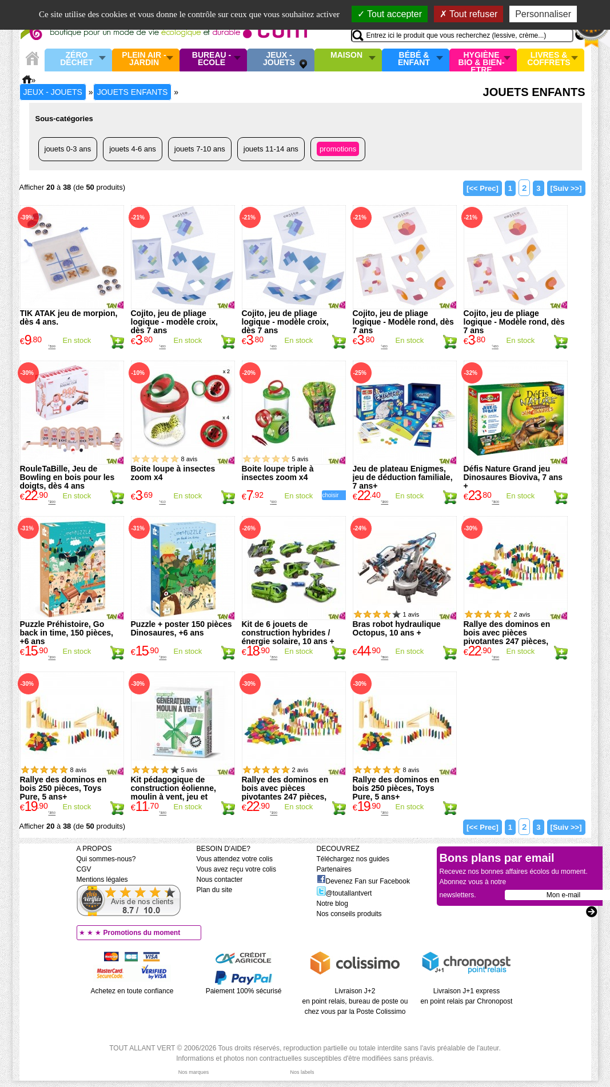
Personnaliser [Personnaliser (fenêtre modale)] (543, 14)
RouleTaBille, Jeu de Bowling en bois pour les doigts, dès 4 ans (67, 477)
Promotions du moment (142, 933)
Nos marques (193, 1072)
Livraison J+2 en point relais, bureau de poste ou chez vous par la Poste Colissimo (355, 1001)
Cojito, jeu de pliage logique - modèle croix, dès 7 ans (174, 322)
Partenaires (334, 869)
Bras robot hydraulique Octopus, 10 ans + (397, 628)
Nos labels (302, 1072)
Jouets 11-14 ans (271, 149)
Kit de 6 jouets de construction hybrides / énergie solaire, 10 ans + (288, 633)
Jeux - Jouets (279, 59)
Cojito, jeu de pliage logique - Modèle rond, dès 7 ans (403, 322)
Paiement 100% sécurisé (244, 991)
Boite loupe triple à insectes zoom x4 (278, 473)
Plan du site (215, 890)
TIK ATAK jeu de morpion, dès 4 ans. (69, 317)
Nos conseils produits (349, 914)
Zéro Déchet (76, 59)
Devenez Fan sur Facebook (363, 881)
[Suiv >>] (566, 188)
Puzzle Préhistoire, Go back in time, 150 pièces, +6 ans (66, 633)
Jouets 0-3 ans (68, 149)
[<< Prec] (483, 188)
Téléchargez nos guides (353, 859)
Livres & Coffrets (548, 59)
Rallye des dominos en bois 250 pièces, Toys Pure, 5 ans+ (63, 788)
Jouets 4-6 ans (132, 149)
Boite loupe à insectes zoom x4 (173, 473)
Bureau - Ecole (211, 59)
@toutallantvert (344, 893)
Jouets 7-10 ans (199, 149)
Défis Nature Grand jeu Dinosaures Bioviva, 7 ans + (513, 477)
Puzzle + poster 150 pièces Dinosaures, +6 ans (181, 628)
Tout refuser (469, 14)
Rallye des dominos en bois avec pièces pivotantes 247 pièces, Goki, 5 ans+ (507, 637)
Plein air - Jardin (144, 59)
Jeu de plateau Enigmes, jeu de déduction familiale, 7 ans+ (403, 477)
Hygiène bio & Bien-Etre (482, 60)
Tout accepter (389, 14)
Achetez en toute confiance (132, 991)
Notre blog (332, 904)
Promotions (338, 149)
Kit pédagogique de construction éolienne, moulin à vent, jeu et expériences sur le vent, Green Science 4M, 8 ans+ (180, 796)
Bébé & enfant (414, 59)
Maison (346, 55)
